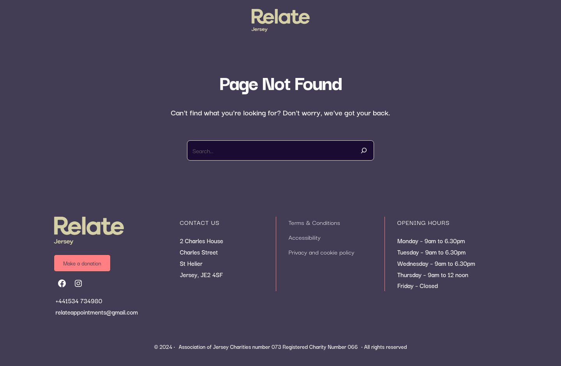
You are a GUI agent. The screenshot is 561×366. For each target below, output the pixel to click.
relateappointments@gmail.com (97, 311)
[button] (86, 263)
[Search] (364, 150)
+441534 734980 (79, 300)
